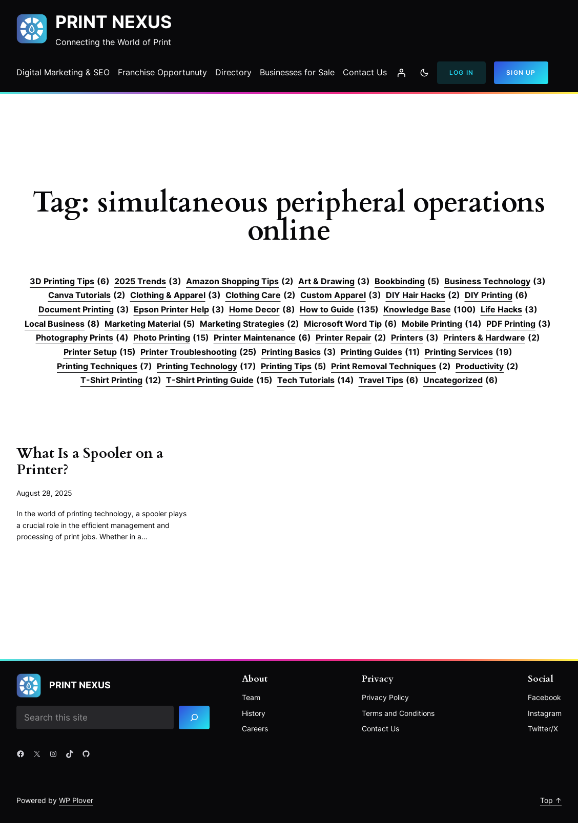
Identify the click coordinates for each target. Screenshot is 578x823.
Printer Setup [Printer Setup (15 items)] (100, 352)
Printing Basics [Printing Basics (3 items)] (298, 352)
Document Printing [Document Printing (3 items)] (83, 309)
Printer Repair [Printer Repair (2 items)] (351, 338)
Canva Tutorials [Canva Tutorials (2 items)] (87, 295)
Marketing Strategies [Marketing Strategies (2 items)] (249, 324)
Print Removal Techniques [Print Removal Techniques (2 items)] (391, 366)
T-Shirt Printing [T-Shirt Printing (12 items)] (120, 380)
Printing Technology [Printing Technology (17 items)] (206, 366)
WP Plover (76, 800)
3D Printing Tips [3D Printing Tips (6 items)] (70, 281)
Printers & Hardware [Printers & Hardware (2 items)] (491, 338)
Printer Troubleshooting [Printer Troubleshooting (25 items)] (198, 352)
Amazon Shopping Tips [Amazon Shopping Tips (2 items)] (240, 281)
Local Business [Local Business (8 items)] (62, 324)
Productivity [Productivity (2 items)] (487, 366)
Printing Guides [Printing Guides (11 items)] (380, 352)
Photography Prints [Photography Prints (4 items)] (82, 338)
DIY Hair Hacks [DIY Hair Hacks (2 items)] (423, 295)
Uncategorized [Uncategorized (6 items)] (460, 380)
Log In (461, 72)
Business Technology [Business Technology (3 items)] (495, 281)
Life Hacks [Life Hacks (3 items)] (509, 309)
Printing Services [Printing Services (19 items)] (468, 352)
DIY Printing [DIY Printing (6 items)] (496, 295)
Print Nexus (113, 21)
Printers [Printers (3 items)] (415, 338)
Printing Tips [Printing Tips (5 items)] (293, 366)
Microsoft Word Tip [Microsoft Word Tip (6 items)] (350, 324)
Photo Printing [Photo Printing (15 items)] (171, 338)
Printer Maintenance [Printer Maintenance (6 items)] (262, 338)
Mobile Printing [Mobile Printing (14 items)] (442, 324)
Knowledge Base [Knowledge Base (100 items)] (429, 309)
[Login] (401, 72)
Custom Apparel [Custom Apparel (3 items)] (340, 295)
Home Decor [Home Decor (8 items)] (262, 309)
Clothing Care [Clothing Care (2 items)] (260, 295)
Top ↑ (551, 800)
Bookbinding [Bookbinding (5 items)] (407, 281)
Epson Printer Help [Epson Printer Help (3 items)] (179, 309)
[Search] (194, 718)
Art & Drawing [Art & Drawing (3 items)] (334, 281)
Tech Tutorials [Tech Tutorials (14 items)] (315, 380)
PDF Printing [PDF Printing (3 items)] (518, 324)
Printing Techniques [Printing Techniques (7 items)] (104, 366)
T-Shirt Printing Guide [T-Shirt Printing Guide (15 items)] (219, 380)
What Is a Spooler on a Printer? (89, 462)
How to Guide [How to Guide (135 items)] (339, 309)
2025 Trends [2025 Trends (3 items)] (147, 281)
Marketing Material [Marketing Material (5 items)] (150, 324)
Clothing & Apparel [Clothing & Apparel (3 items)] (175, 295)
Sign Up (520, 72)
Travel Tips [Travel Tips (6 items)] (389, 380)
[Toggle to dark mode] (424, 72)
